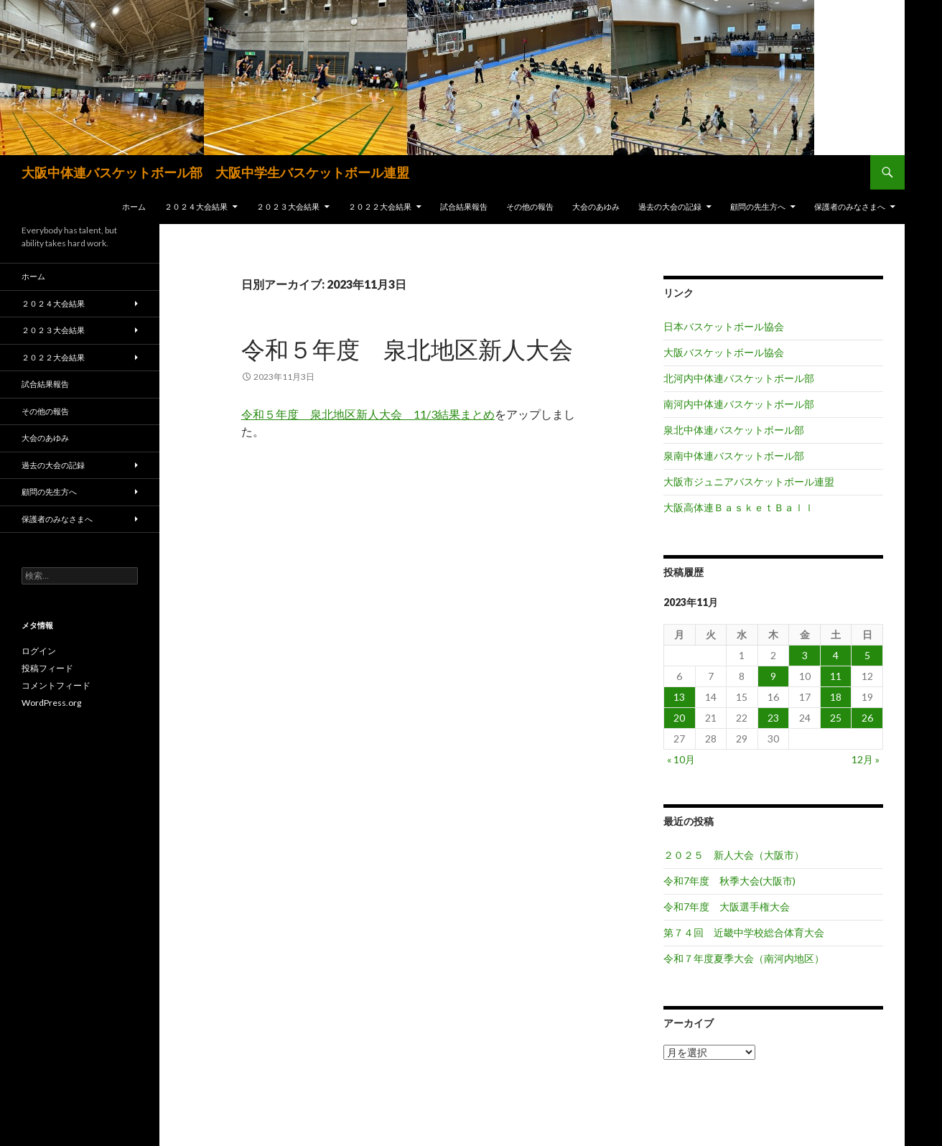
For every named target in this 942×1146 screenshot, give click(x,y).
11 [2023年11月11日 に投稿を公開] (835, 676)
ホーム (134, 206)
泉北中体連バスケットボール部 (733, 430)
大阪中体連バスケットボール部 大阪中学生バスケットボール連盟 (215, 172)
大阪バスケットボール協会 (723, 352)
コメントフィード (56, 685)
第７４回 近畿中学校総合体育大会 (743, 932)
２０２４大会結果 (196, 206)
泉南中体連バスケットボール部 (733, 455)
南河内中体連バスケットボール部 (738, 404)
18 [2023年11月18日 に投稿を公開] (835, 697)
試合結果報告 (464, 206)
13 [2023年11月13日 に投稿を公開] (679, 697)
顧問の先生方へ (757, 206)
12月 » (866, 759)
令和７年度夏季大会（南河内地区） (743, 958)
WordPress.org (51, 702)
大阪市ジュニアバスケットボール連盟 (748, 481)
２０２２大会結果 (379, 206)
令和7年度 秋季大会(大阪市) (729, 881)
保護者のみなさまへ (849, 206)
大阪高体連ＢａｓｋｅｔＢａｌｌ (738, 507)
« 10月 (681, 759)
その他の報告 (530, 206)
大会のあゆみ (596, 206)
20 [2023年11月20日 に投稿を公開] (679, 718)
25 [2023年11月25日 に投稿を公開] (835, 718)
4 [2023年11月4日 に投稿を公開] (836, 655)
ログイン (39, 651)
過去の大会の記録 (669, 206)
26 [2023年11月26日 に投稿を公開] (867, 718)
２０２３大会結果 (288, 206)
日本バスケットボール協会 (723, 326)
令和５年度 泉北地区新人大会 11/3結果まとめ (368, 414)
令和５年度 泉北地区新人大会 (407, 349)
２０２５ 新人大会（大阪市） (733, 855)
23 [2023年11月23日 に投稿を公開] (773, 718)
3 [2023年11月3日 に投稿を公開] (805, 655)
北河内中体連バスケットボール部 (738, 378)
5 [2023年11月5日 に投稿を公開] (867, 655)
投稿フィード (47, 668)
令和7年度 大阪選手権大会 (726, 906)
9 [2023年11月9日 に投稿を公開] (773, 676)
